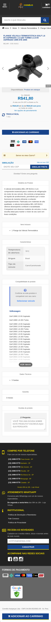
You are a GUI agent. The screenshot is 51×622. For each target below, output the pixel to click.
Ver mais (25, 364)
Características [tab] (25, 242)
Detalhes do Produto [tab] (25, 183)
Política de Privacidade (17, 523)
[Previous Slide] (3, 68)
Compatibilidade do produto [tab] (25, 282)
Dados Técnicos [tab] (25, 374)
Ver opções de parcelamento (25, 110)
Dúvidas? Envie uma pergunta (25, 174)
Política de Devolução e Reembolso (22, 515)
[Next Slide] (48, 68)
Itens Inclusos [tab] (25, 225)
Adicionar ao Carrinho (25, 132)
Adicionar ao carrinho (25, 616)
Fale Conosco (13, 519)
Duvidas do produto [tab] (25, 408)
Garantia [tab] (25, 392)
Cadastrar (28, 547)
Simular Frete (39, 167)
